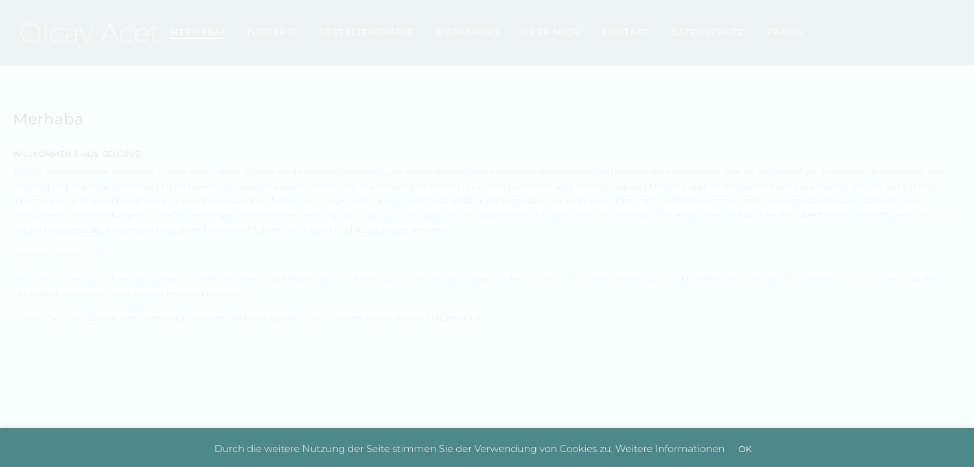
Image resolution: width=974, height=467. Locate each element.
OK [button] (745, 449)
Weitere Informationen (670, 448)
